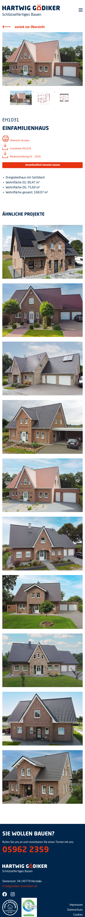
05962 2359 (25, 850)
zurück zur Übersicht (30, 27)
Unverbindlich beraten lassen (42, 165)
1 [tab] (45, 107)
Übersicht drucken (20, 140)
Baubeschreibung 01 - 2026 (25, 157)
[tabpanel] (21, 98)
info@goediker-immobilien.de (19, 886)
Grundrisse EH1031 (20, 148)
